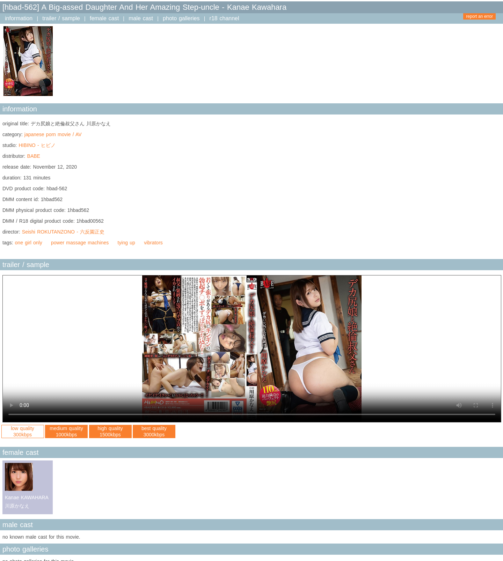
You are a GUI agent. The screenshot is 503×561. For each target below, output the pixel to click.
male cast (141, 18)
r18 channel (224, 18)
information (18, 18)
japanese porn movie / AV (53, 134)
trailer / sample (61, 18)
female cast (104, 18)
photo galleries (181, 18)
